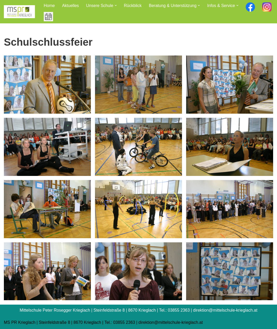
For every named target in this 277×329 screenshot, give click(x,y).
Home (49, 5)
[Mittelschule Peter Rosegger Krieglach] (19, 11)
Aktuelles (70, 5)
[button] (116, 5)
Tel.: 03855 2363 (119, 322)
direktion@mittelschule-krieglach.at (170, 322)
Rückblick (133, 5)
